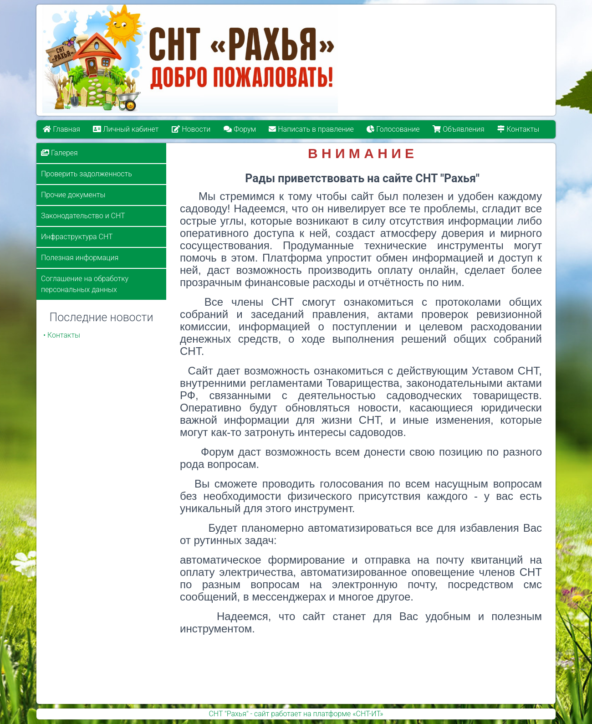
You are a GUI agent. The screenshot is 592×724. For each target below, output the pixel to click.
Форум (240, 129)
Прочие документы (73, 194)
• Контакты (61, 335)
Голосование (393, 129)
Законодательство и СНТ (83, 215)
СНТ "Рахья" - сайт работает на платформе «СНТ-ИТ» (296, 713)
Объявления (459, 129)
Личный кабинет (126, 129)
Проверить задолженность (86, 173)
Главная (61, 129)
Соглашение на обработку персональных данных (84, 284)
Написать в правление (311, 129)
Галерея (59, 153)
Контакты (519, 129)
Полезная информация (79, 257)
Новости (191, 129)
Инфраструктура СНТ (77, 236)
